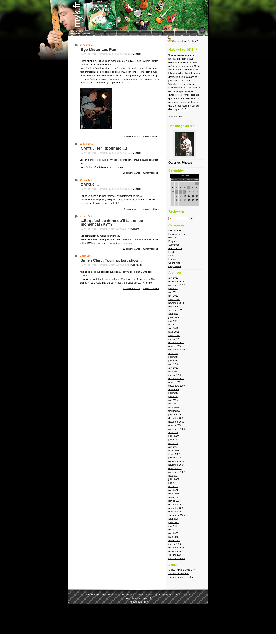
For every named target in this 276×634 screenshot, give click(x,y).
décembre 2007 (176, 461)
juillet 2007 (173, 479)
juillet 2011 (173, 317)
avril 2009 (173, 403)
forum (171, 594)
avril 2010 (173, 367)
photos (149, 594)
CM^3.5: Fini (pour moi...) (104, 148)
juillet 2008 (173, 436)
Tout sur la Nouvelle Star (180, 577)
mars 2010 (173, 371)
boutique (163, 594)
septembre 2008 (176, 429)
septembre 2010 (176, 349)
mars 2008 (173, 450)
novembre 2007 (176, 465)
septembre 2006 (176, 515)
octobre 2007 (175, 468)
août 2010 (173, 353)
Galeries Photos (180, 162)
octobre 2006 (175, 511)
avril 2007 (173, 490)
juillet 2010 (173, 357)
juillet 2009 (173, 393)
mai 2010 (173, 364)
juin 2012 (173, 288)
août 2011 (173, 314)
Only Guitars (174, 266)
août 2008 (173, 432)
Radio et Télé (175, 248)
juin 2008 (173, 439)
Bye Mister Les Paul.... (101, 49)
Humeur (172, 259)
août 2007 (173, 475)
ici (121, 167)
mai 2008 (173, 443)
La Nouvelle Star (176, 234)
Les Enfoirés (174, 230)
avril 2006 (173, 533)
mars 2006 (173, 537)
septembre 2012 (176, 285)
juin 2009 (173, 396)
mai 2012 (173, 292)
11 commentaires (131, 248)
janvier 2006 (174, 544)
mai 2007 (173, 486)
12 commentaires (131, 288)
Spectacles (136, 264)
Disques (172, 241)
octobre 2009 (175, 382)
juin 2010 (173, 360)
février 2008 (174, 454)
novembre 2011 (176, 303)
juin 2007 (173, 483)
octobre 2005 (175, 554)
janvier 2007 (174, 501)
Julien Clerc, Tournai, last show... (111, 260)
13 (185, 192)
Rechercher (177, 211)
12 (180, 192)
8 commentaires (132, 209)
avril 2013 (173, 277)
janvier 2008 (174, 457)
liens (178, 594)
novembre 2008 (176, 421)
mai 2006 (173, 529)
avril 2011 (173, 328)
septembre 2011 (176, 310)
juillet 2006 (173, 522)
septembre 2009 (176, 385)
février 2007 (174, 497)
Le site (171, 252)
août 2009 (173, 389)
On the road (174, 263)
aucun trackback (151, 136)
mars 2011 (173, 331)
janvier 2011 (174, 339)
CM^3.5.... (90, 184)
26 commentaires (131, 173)
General (137, 54)
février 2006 (174, 540)
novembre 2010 (176, 342)
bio (128, 594)
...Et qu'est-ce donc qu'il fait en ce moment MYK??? (112, 222)
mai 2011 (173, 324)
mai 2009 (173, 400)
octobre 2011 (175, 306)
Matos (171, 255)
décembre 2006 (176, 504)
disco (133, 594)
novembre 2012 (176, 281)
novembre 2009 (176, 378)
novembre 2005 (176, 551)
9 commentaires (132, 136)
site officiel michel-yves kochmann (102, 594)
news (122, 594)
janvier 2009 (174, 414)
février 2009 (174, 411)
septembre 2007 (176, 472)
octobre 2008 (175, 425)
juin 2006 (173, 526)
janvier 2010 (174, 375)
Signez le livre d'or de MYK (182, 41)
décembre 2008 (176, 418)
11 (176, 192)
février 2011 (174, 335)
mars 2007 (173, 493)
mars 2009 (173, 407)
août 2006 (173, 518)
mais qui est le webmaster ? (138, 598)
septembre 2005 (176, 558)
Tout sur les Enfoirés (178, 573)
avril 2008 (173, 447)
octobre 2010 (175, 346)
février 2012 (174, 299)
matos (141, 594)
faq (155, 594)
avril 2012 (173, 295)
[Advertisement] (138, 617)
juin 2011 (173, 321)
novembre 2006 (176, 508)
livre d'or (186, 594)
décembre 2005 (176, 547)
